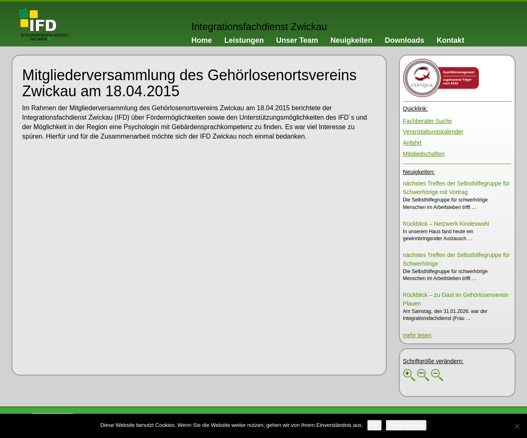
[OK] (374, 425)
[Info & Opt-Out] (406, 425)
